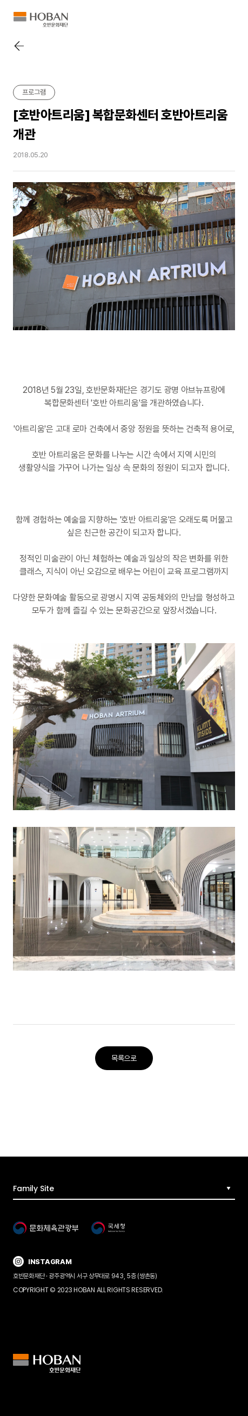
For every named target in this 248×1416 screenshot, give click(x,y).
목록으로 (124, 1058)
